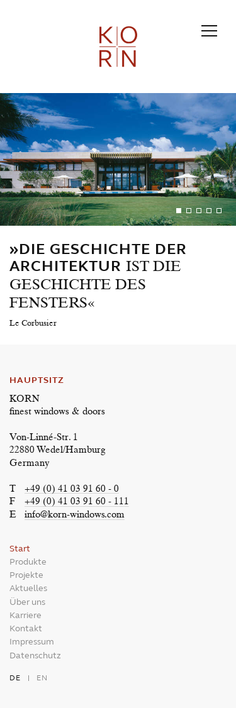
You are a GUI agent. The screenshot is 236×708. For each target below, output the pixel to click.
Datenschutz (35, 655)
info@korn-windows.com (75, 515)
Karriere (25, 615)
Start (19, 548)
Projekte (26, 575)
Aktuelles (28, 588)
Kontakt (25, 628)
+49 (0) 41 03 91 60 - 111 (77, 502)
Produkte (28, 561)
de (15, 677)
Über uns (27, 602)
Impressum (31, 641)
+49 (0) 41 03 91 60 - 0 (72, 489)
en (42, 677)
